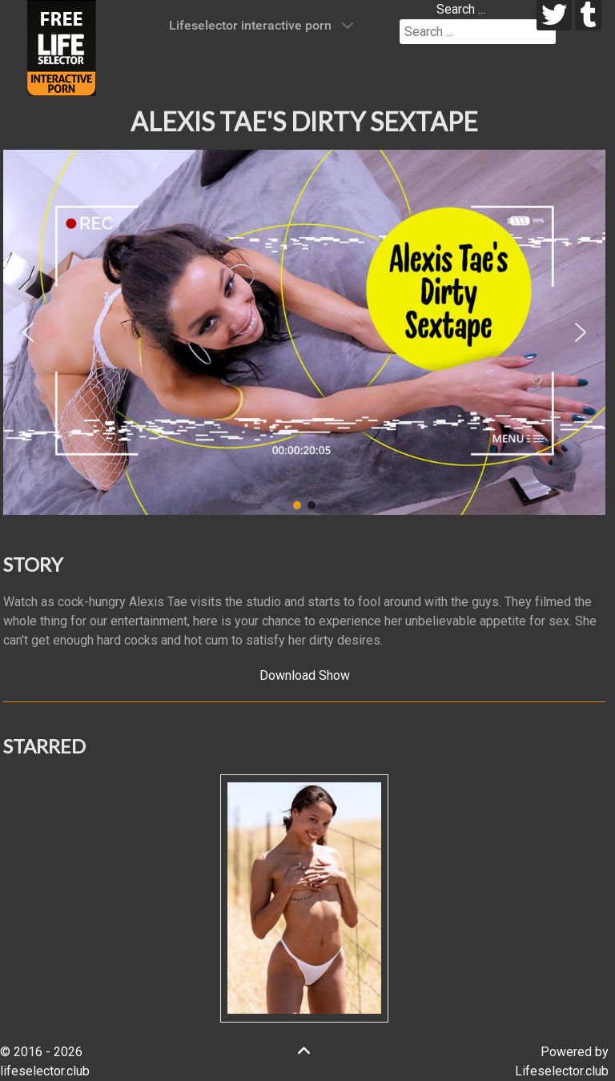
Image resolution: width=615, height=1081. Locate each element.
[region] (304, 332)
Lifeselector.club (562, 1071)
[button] (28, 332)
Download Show (304, 675)
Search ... (460, 9)
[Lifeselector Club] (61, 46)
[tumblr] (588, 15)
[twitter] (555, 15)
